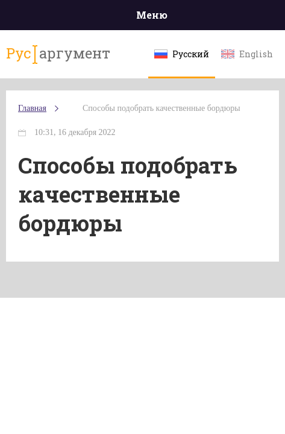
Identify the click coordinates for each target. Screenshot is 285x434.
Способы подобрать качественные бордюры (161, 108)
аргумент (58, 53)
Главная (32, 108)
